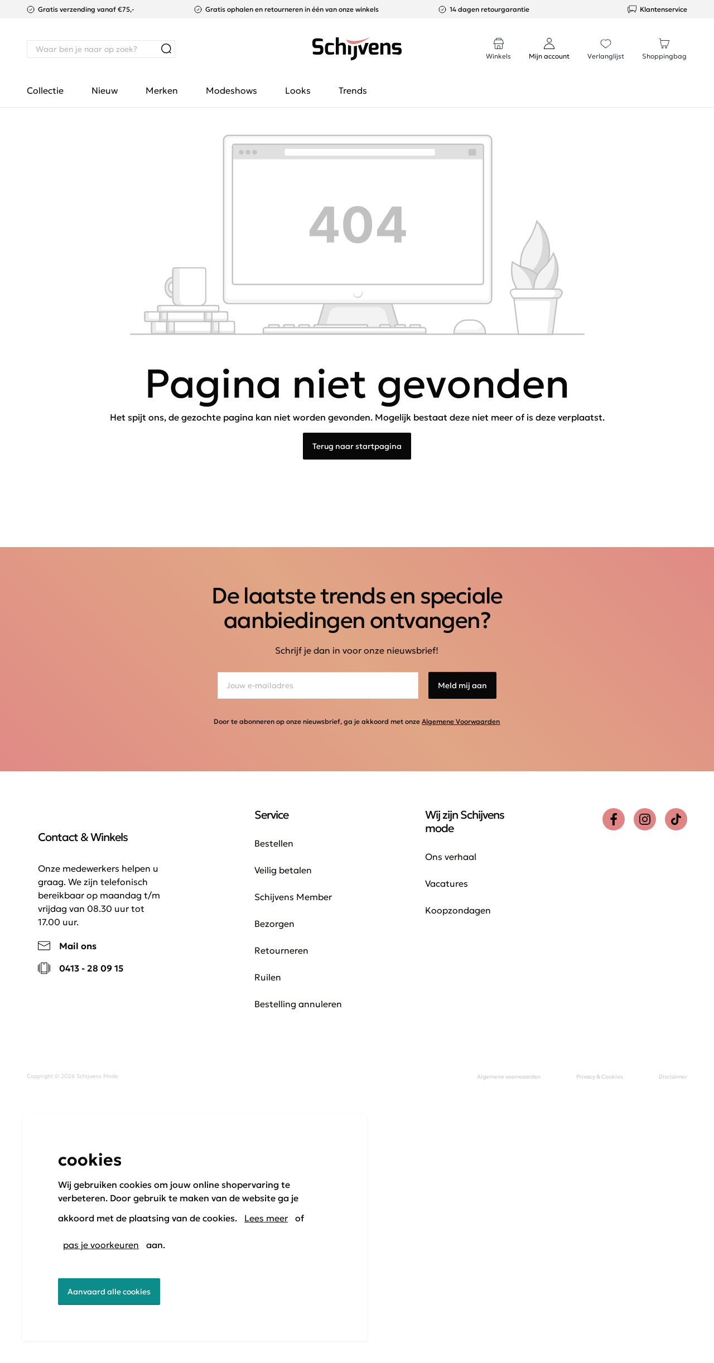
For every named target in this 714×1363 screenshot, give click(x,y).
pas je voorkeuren (101, 1244)
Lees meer (266, 1218)
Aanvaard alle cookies (109, 1292)
